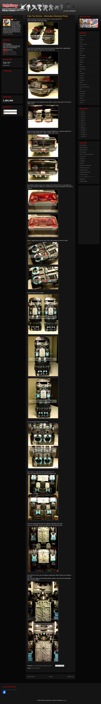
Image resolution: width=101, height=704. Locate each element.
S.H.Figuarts (82, 80)
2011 (82, 122)
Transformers (82, 100)
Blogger (65, 700)
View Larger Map (12, 82)
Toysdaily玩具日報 (83, 170)
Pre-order (82, 75)
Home (51, 676)
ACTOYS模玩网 (83, 145)
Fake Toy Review (35, 668)
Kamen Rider (82, 55)
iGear (81, 53)
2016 (82, 112)
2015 (82, 114)
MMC (81, 71)
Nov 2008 (83, 130)
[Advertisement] (87, 214)
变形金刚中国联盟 (83, 181)
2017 (82, 111)
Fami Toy (5, 689)
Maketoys (82, 62)
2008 (82, 127)
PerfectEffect (82, 73)
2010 (82, 123)
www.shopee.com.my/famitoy (9, 51)
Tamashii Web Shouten (84, 86)
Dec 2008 (83, 129)
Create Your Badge (12, 689)
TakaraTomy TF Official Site (85, 165)
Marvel (81, 64)
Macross (81, 60)
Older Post (70, 676)
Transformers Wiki (83, 174)
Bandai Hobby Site (83, 147)
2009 (82, 125)
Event (81, 42)
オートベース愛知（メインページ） (87, 176)
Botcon (81, 37)
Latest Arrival (82, 57)
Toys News (82, 95)
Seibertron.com (83, 156)
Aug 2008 (83, 136)
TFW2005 (82, 163)
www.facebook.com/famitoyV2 (9, 54)
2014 (82, 116)
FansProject (82, 48)
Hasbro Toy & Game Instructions (86, 154)
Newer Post (30, 676)
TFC (80, 89)
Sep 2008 (83, 134)
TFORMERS (82, 161)
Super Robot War (83, 84)
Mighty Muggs (82, 68)
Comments (7, 113)
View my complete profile (8, 34)
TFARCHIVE (82, 158)
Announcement (83, 35)
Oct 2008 (83, 132)
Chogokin (82, 39)
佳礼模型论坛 (82, 179)
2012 (82, 120)
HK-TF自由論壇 (83, 152)
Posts (6, 110)
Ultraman (82, 102)
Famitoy (15, 19)
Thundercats (82, 91)
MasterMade (82, 66)
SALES (81, 82)
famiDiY (81, 46)
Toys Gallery (82, 93)
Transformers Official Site (85, 172)
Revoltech (82, 77)
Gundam (81, 51)
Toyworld (81, 98)
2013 (82, 118)
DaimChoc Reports (84, 149)
